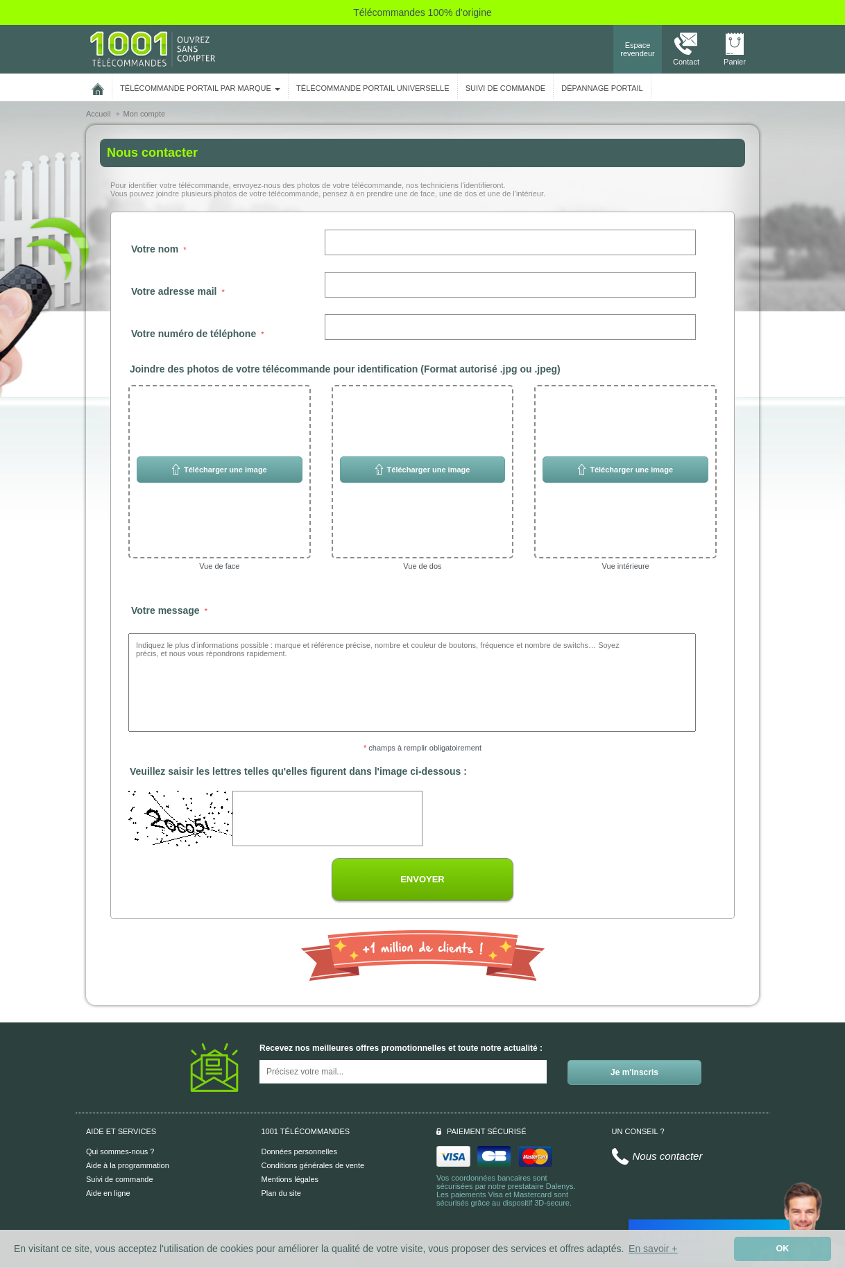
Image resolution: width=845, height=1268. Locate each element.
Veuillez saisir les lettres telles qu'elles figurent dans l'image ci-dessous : (298, 771)
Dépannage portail (601, 88)
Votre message (165, 610)
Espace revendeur (637, 49)
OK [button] (782, 1248)
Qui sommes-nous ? (120, 1151)
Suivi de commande (119, 1179)
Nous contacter (668, 1156)
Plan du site (281, 1193)
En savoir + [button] (653, 1248)
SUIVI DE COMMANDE (506, 88)
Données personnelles (299, 1151)
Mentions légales (290, 1179)
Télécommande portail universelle (372, 88)
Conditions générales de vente (313, 1165)
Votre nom (154, 249)
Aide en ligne (108, 1193)
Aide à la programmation (127, 1165)
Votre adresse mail (173, 291)
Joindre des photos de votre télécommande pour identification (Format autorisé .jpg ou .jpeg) (345, 369)
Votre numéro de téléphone (193, 333)
